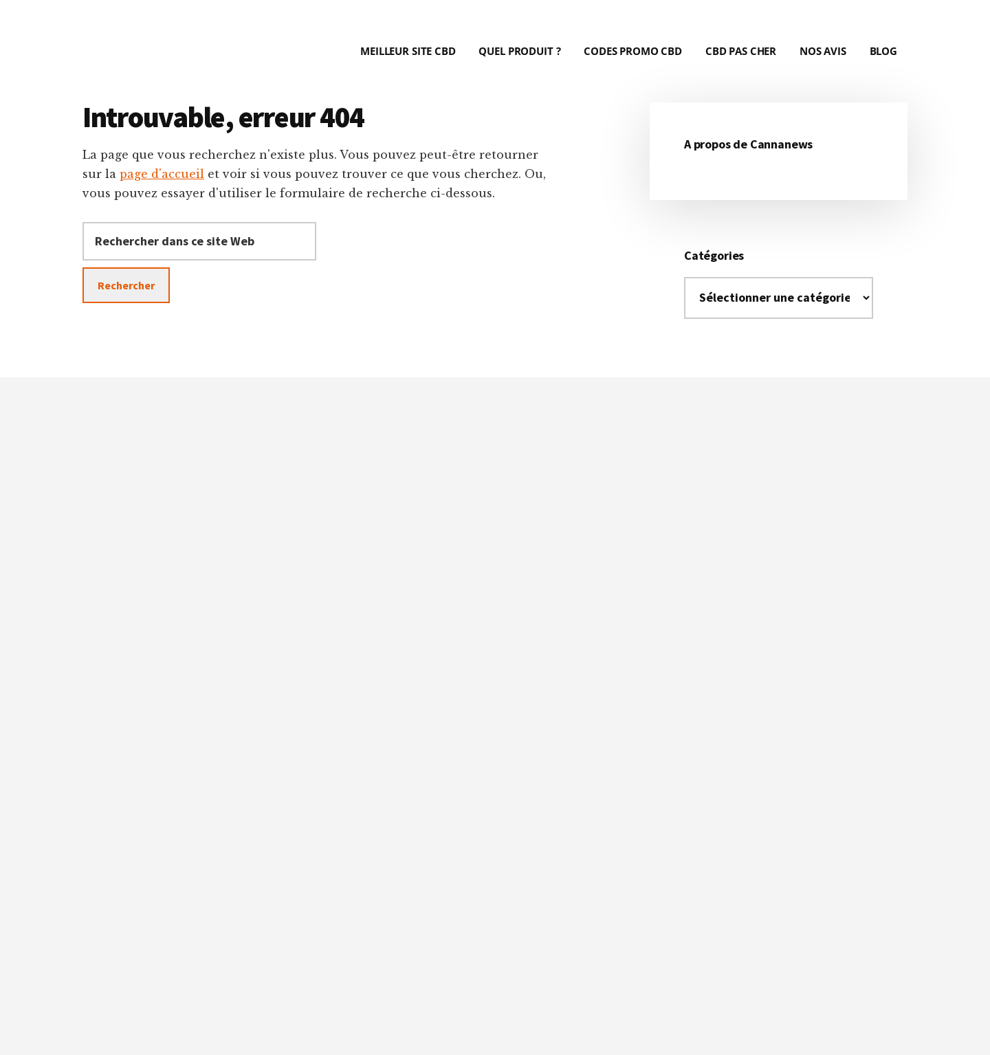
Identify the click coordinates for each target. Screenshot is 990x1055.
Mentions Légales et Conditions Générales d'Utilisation (603, 1021)
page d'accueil (162, 174)
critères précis (469, 661)
